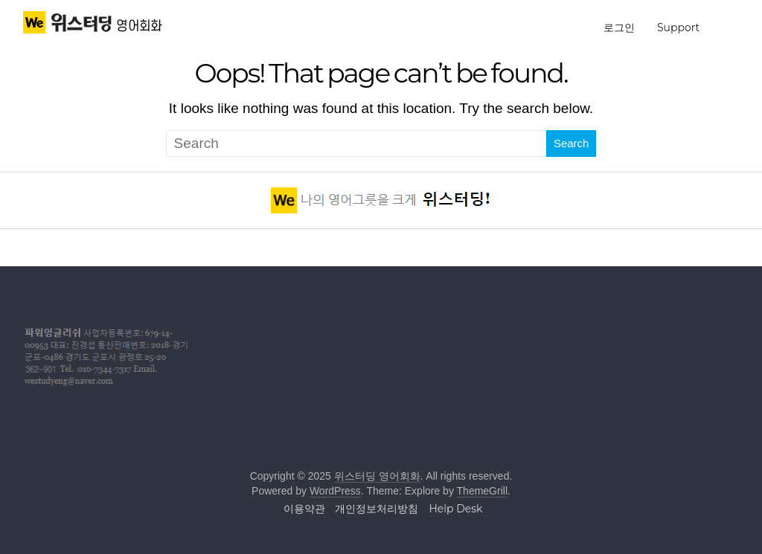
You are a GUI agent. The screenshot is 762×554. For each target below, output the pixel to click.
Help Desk (455, 508)
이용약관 (304, 508)
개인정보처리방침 (376, 508)
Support (678, 27)
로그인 (619, 27)
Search (571, 143)
